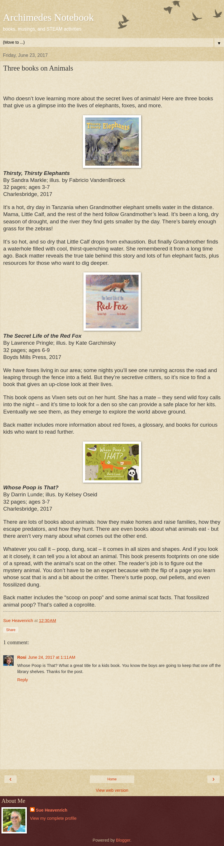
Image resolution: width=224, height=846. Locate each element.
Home (112, 779)
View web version (112, 790)
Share (10, 630)
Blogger (123, 840)
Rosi (21, 657)
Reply (22, 679)
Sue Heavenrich (51, 810)
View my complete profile (53, 818)
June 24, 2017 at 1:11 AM (51, 657)
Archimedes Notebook (48, 17)
